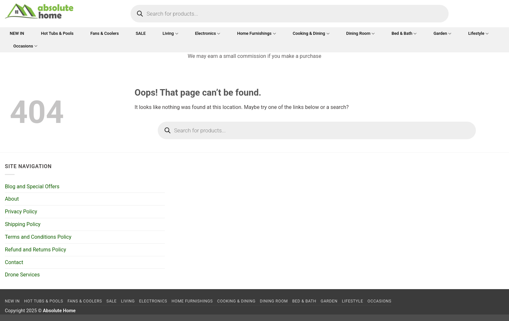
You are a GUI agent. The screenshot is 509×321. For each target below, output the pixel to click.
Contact (14, 262)
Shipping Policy (23, 224)
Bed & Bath (403, 34)
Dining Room (360, 34)
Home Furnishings (256, 34)
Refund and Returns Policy (35, 250)
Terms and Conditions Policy (38, 237)
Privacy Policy (21, 211)
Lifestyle (478, 34)
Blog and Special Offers (32, 186)
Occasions (25, 46)
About (12, 199)
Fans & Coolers (104, 33)
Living (170, 34)
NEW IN (17, 33)
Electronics (207, 34)
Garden (442, 34)
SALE (141, 33)
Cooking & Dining (311, 34)
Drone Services (22, 275)
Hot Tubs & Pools (57, 33)
